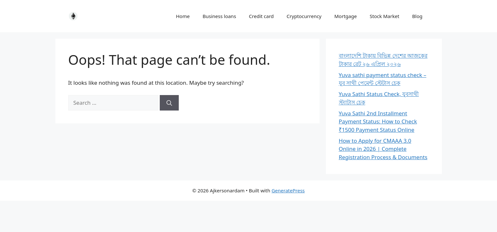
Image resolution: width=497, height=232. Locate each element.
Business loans (219, 16)
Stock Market (384, 16)
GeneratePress (288, 190)
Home (183, 16)
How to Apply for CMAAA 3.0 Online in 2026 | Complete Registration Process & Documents (383, 149)
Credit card (261, 16)
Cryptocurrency (304, 16)
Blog (417, 16)
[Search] (169, 103)
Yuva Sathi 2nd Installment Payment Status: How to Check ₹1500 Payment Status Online (378, 121)
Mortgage (345, 16)
